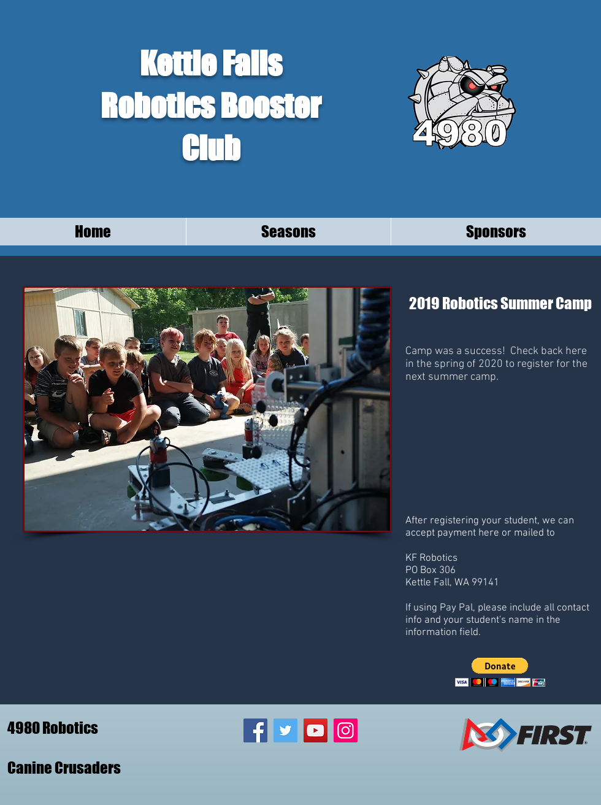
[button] (500, 672)
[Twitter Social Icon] (285, 730)
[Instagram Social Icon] (346, 730)
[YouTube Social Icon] (315, 730)
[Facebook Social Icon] (255, 730)
